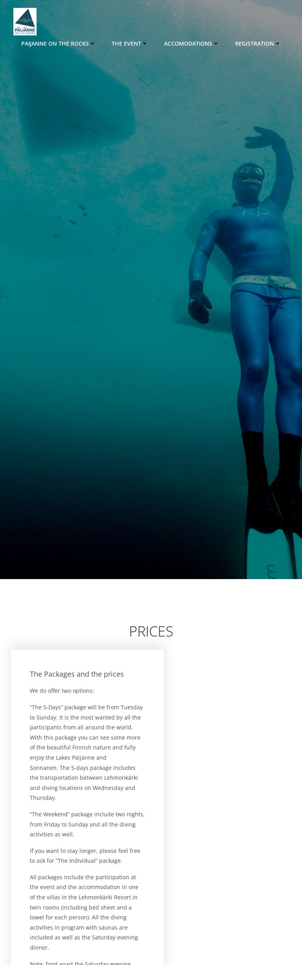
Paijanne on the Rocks (58, 43)
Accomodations (191, 43)
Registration (258, 43)
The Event (130, 43)
